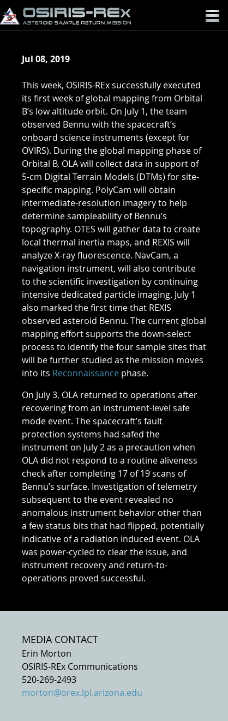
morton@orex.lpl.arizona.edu (82, 693)
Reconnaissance (85, 373)
